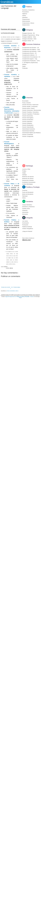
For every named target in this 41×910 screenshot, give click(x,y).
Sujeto (24, 66)
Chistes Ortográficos (27, 228)
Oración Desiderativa (27, 125)
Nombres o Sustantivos (28, 10)
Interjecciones (26, 25)
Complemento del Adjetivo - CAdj (31, 49)
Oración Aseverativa (27, 116)
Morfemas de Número (28, 176)
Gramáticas (6, 1)
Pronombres (25, 11)
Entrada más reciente (5, 287)
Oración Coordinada (27, 134)
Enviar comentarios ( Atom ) (12, 290)
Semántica (29, 201)
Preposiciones (26, 19)
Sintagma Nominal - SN (28, 33)
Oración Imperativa (27, 121)
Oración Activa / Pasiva (28, 108)
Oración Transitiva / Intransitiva (30, 112)
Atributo (24, 64)
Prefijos (24, 171)
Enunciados (25, 101)
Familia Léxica (26, 208)
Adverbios (25, 17)
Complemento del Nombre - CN (30, 47)
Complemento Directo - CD (29, 53)
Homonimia (25, 212)
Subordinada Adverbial (28, 130)
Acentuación (25, 223)
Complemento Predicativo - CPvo (31, 60)
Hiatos (24, 198)
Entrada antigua (16, 287)
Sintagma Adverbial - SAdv (29, 38)
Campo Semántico (27, 204)
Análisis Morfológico (27, 184)
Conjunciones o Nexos (28, 23)
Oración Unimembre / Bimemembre (31, 110)
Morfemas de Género (28, 178)
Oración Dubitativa (27, 123)
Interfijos (24, 174)
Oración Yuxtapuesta (27, 136)
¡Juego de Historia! (27, 231)
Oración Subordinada (28, 127)
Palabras (29, 6)
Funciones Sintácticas (33, 44)
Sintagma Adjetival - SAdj (29, 37)
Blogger (20, 297)
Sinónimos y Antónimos (28, 206)
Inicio (11, 288)
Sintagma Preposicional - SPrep (30, 35)
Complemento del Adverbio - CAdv (31, 51)
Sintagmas (29, 30)
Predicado (25, 68)
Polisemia (24, 210)
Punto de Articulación (27, 192)
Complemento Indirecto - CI (29, 55)
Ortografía (29, 218)
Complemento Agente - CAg (29, 58)
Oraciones (29, 97)
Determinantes (26, 21)
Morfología (29, 166)
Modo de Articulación (27, 194)
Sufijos (24, 173)
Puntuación (25, 224)
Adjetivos (24, 13)
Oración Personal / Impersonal (30, 104)
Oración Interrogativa (27, 117)
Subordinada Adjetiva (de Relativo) (31, 132)
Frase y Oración (26, 102)
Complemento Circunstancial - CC (31, 57)
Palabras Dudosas (27, 226)
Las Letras (25, 221)
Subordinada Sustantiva (28, 129)
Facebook (32, 296)
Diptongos (25, 196)
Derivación (25, 214)
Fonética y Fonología (33, 187)
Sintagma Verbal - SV (28, 40)
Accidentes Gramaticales (28, 182)
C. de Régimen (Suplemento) (30, 62)
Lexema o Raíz (26, 169)
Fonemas (24, 190)
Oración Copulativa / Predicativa (30, 114)
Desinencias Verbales (28, 180)
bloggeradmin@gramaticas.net (10, 296)
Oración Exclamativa (27, 119)
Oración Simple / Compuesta (29, 106)
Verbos (24, 15)
